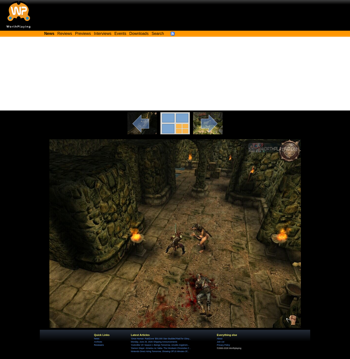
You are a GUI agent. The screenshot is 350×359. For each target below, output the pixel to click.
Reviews (64, 33)
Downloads (139, 33)
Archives (98, 342)
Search (158, 33)
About (219, 338)
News (96, 338)
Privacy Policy (223, 345)
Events (120, 33)
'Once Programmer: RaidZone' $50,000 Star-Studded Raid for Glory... (161, 338)
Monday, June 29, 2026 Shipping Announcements (154, 342)
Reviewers (99, 345)
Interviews (102, 33)
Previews (83, 33)
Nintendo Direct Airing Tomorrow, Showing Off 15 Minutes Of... (160, 351)
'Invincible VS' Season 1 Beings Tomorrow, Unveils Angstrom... (160, 345)
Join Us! (220, 342)
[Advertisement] (175, 73)
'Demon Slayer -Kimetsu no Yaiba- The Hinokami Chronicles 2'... (161, 348)
